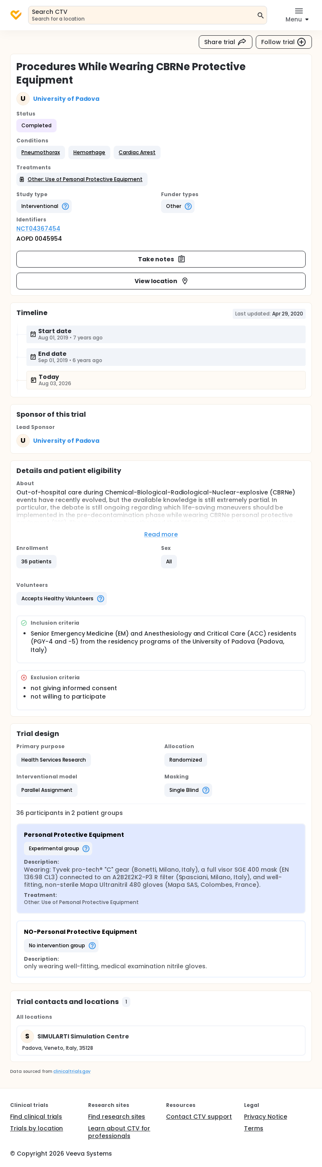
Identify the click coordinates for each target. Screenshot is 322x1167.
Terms (253, 1128)
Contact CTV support (199, 1116)
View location (162, 281)
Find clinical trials (36, 1116)
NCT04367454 (38, 228)
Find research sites (116, 1116)
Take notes (162, 259)
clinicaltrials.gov (71, 1071)
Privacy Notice (265, 1116)
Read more (161, 534)
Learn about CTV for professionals (119, 1132)
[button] (40, 152)
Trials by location (36, 1128)
